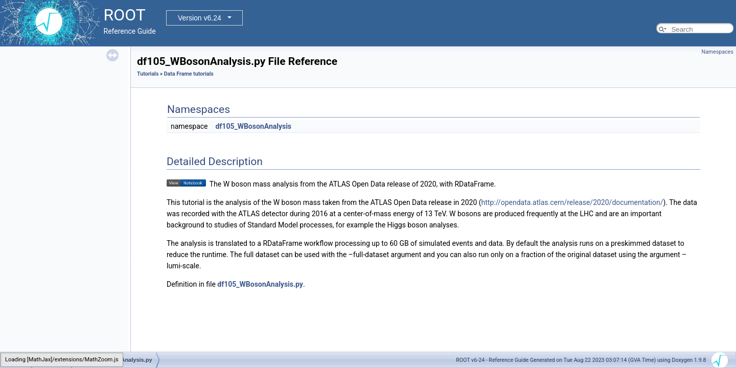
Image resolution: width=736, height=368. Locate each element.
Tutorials (147, 74)
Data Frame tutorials (189, 74)
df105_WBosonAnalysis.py (260, 284)
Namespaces (717, 52)
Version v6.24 (199, 18)
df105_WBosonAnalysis (253, 126)
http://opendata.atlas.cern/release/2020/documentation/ (572, 202)
